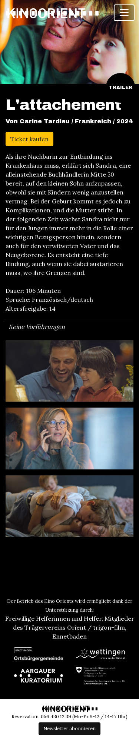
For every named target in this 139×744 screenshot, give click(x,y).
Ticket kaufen (29, 139)
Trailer (120, 87)
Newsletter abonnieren (69, 728)
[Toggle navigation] (124, 12)
